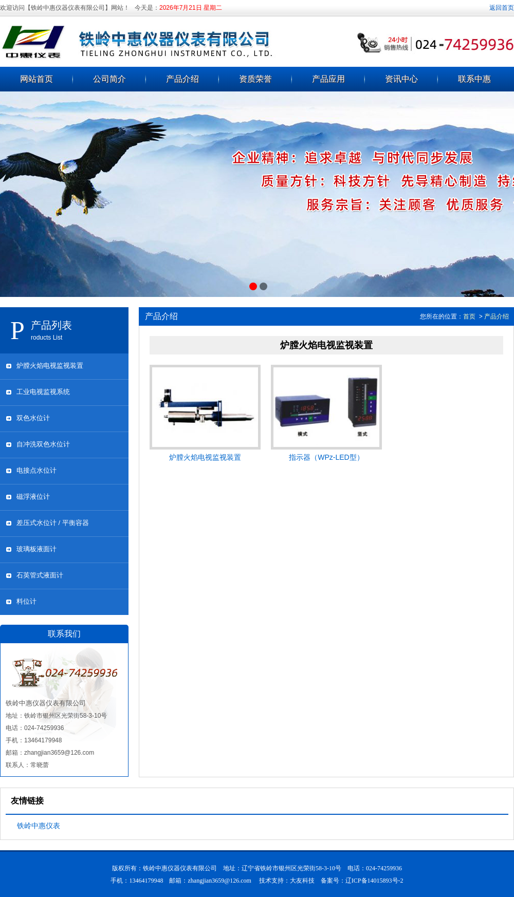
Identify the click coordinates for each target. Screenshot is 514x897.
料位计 (26, 601)
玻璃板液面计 (36, 549)
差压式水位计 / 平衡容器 (52, 523)
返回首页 (501, 7)
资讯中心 (401, 78)
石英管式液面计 (39, 575)
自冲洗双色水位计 (43, 444)
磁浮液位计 (33, 496)
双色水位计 (33, 418)
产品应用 (328, 78)
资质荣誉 (255, 78)
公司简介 (109, 78)
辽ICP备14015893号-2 (374, 880)
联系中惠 (474, 78)
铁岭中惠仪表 (38, 825)
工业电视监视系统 (43, 392)
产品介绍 (182, 78)
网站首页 (36, 78)
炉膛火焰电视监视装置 (49, 365)
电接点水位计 (36, 470)
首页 (469, 316)
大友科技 (302, 880)
